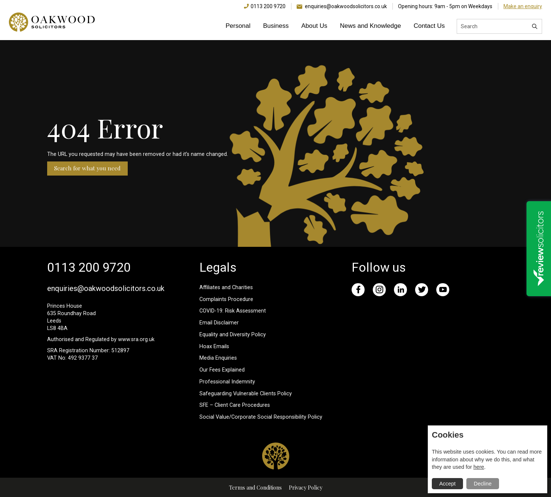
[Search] (534, 26)
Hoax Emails (214, 346)
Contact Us (429, 25)
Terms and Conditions (255, 487)
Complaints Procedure (226, 299)
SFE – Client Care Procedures (234, 405)
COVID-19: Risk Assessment (232, 311)
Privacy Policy (305, 487)
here (478, 467)
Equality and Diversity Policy (232, 334)
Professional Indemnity (227, 382)
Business (276, 25)
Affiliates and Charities (226, 287)
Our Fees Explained (222, 370)
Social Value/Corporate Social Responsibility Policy (260, 417)
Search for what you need (87, 168)
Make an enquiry (522, 6)
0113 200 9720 (268, 6)
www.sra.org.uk (136, 339)
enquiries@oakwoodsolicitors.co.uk (346, 6)
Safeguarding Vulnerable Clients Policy (245, 393)
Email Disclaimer (219, 323)
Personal (237, 25)
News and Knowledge (370, 25)
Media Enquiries (218, 358)
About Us (314, 25)
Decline (483, 484)
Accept (447, 484)
